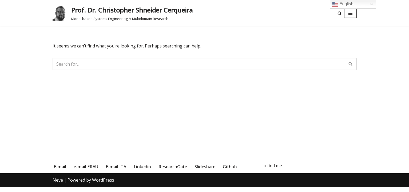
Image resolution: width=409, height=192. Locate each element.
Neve (58, 185)
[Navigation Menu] (350, 13)
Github (230, 171)
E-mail (60, 171)
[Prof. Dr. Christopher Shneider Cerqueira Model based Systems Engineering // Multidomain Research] (123, 13)
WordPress (103, 185)
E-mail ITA (116, 171)
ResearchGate (172, 171)
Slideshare (204, 171)
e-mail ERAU (86, 171)
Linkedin (142, 171)
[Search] (339, 13)
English (342, 4)
